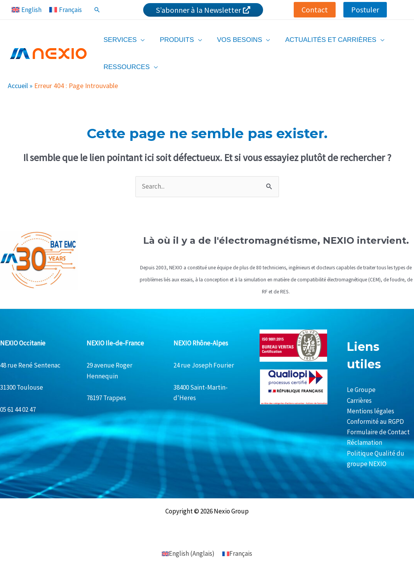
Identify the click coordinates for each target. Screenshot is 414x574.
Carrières (359, 400)
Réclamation (364, 442)
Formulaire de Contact (378, 432)
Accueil (18, 85)
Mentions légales (370, 411)
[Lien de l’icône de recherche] (97, 9)
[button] (315, 9)
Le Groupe (361, 389)
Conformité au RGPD (375, 421)
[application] (140, 39)
